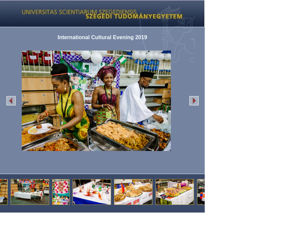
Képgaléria (100, 13)
